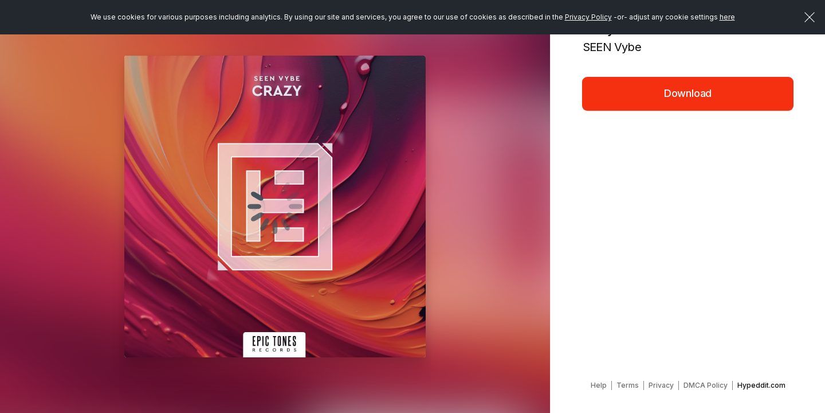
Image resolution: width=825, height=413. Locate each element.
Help (599, 385)
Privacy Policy (588, 17)
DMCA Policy (705, 385)
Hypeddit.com (761, 385)
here (727, 17)
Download (688, 93)
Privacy (661, 385)
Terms (627, 385)
